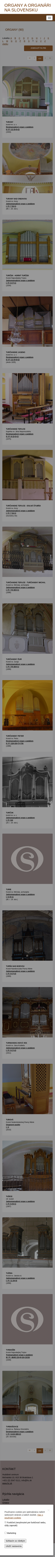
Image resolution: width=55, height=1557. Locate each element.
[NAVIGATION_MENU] (49, 17)
